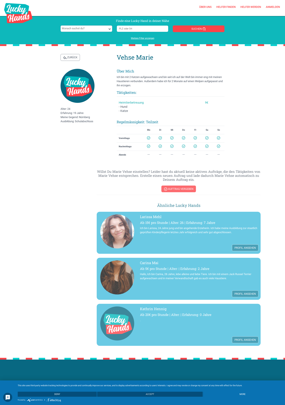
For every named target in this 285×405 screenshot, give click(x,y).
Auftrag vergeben (248, 189)
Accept (150, 394)
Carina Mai (219, 262)
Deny (57, 394)
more (243, 394)
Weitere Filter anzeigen (142, 38)
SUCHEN (198, 29)
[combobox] (86, 28)
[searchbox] (86, 28)
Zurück (70, 57)
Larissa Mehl (220, 216)
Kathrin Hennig (223, 308)
